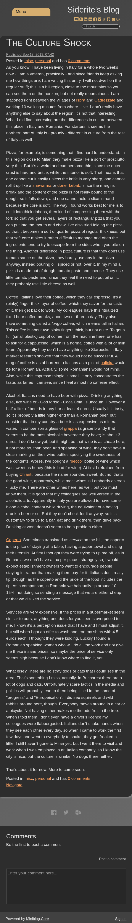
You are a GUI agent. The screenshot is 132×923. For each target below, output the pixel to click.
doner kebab (68, 185)
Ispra (80, 100)
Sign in (120, 919)
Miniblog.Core (37, 919)
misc (28, 61)
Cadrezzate (104, 100)
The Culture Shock (48, 42)
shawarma (42, 185)
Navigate (14, 785)
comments (79, 61)
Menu (21, 11)
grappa (70, 428)
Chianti (25, 474)
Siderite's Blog (93, 9)
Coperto (13, 540)
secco (76, 461)
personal (43, 61)
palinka (106, 362)
